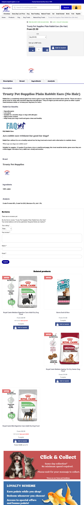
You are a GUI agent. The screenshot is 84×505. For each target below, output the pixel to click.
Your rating (6, 225)
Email (4, 253)
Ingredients (36, 81)
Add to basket (60, 48)
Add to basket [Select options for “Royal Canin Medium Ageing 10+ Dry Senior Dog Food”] (64, 381)
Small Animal (60, 14)
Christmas (7, 14)
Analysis (51, 81)
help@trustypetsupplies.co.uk (10, 2)
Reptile (78, 14)
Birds (68, 14)
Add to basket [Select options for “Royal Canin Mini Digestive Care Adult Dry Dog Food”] (22, 441)
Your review (6, 232)
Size (37, 34)
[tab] (8, 81)
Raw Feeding (35, 14)
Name (4, 246)
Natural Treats (45, 14)
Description (8, 81)
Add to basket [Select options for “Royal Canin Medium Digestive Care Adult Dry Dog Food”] (22, 327)
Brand (22, 81)
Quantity (31, 46)
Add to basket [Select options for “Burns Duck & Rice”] (64, 324)
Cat (53, 14)
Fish (72, 14)
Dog (28, 14)
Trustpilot (21, 324)
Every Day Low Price (18, 14)
